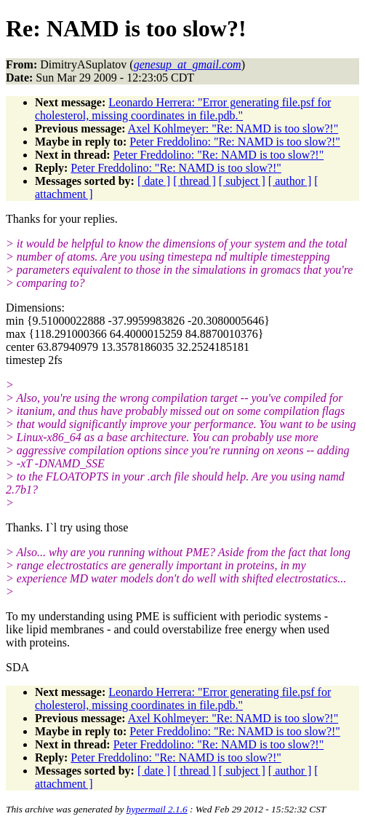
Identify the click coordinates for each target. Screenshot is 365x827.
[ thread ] (194, 181)
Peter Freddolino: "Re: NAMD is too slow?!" (234, 141)
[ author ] (290, 181)
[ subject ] (242, 181)
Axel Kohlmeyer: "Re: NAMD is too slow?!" (233, 128)
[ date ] (153, 181)
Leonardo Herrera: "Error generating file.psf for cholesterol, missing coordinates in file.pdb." (183, 109)
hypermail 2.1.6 (157, 809)
